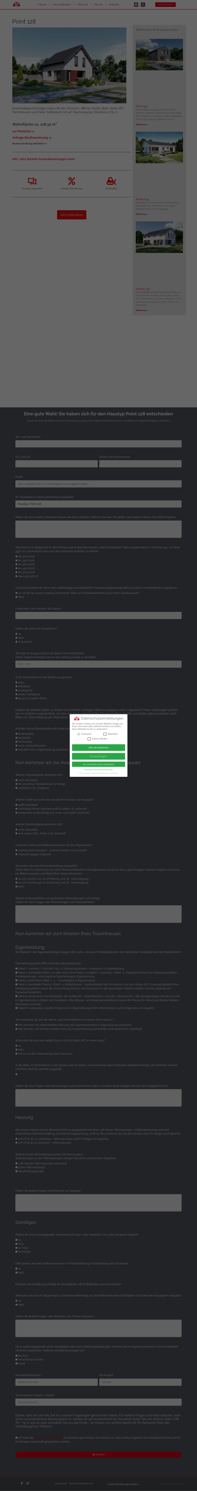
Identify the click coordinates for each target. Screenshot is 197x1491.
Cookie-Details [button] (84, 773)
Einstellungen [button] (98, 756)
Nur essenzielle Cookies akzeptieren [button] (98, 764)
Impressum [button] (114, 773)
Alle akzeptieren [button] (98, 747)
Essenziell (84, 734)
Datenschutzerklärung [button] (100, 773)
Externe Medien (98, 738)
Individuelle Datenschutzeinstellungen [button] (98, 770)
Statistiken (110, 734)
